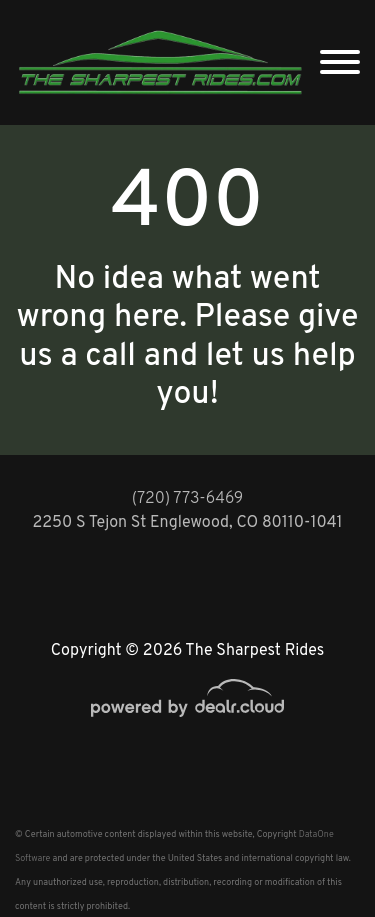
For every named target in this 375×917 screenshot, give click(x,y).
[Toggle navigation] (340, 62)
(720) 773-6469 (188, 499)
